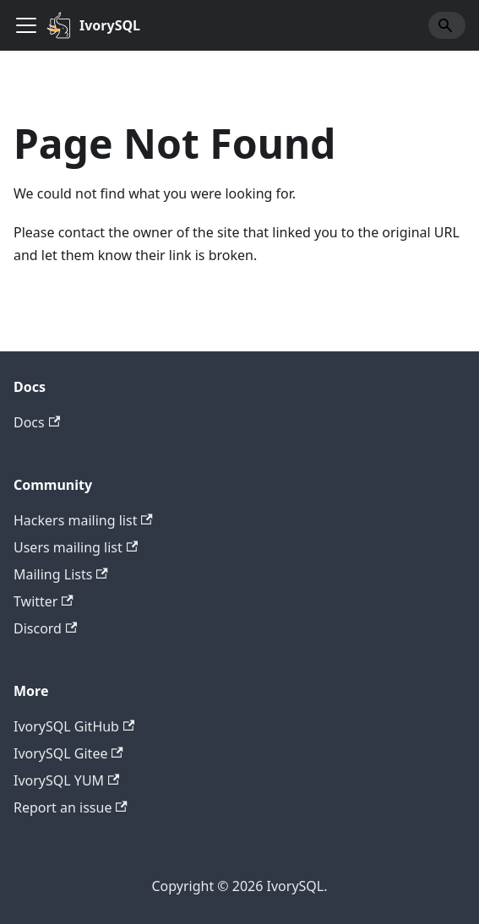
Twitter (43, 601)
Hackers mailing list (83, 520)
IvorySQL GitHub (74, 726)
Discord (45, 628)
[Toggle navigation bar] (26, 25)
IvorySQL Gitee (68, 753)
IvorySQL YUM (66, 780)
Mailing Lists (61, 574)
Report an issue (71, 807)
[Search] (446, 25)
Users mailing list (76, 547)
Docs (37, 422)
